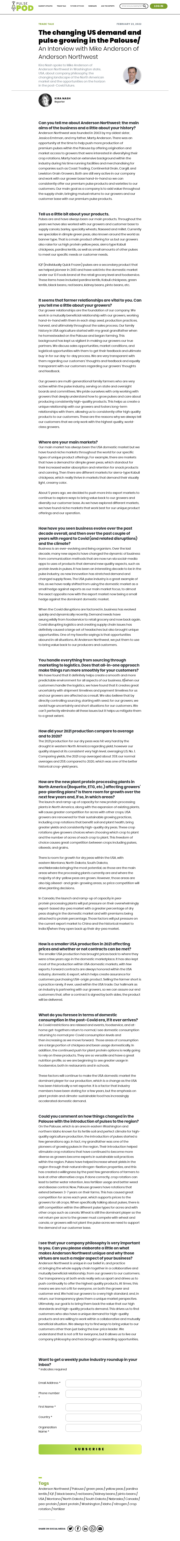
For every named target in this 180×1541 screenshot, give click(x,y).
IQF (52, 1494)
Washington (91, 1504)
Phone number (49, 1395)
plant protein (69, 1504)
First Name (47, 1406)
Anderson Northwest (53, 1488)
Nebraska (116, 1499)
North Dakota (73, 1499)
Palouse (78, 1488)
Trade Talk (61, 6)
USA (41, 1499)
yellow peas (114, 1488)
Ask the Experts (107, 6)
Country (45, 1417)
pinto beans (127, 1494)
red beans (85, 1494)
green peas (94, 1488)
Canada (131, 1499)
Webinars (92, 6)
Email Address (49, 1383)
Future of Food (77, 6)
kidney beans (105, 1494)
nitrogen (120, 1504)
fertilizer (59, 1509)
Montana (54, 1499)
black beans (66, 1494)
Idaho (107, 1504)
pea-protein (47, 1504)
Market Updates (45, 6)
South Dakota (96, 1499)
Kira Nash (63, 98)
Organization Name (47, 1429)
